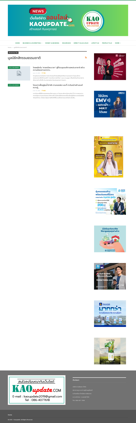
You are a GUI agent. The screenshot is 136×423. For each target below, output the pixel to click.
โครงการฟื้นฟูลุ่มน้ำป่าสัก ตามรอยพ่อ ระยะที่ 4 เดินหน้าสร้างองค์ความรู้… (58, 86)
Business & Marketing (32, 43)
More (117, 43)
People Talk (107, 43)
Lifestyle (95, 43)
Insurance (66, 43)
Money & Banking (52, 43)
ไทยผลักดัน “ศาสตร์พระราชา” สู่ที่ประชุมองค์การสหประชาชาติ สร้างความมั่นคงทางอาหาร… (59, 68)
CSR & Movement (14, 68)
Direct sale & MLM (81, 43)
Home (17, 43)
